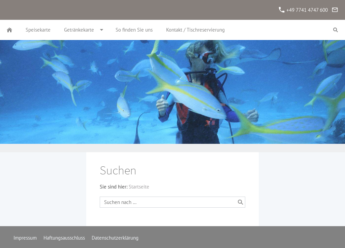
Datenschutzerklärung (115, 238)
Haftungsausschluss (64, 238)
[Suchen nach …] (172, 202)
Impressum (25, 238)
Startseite (139, 186)
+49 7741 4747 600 (303, 10)
